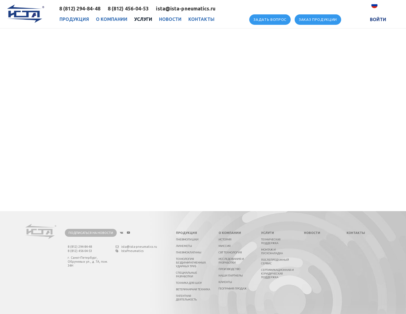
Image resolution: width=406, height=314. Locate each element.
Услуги (143, 19)
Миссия (225, 245)
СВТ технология (230, 252)
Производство (229, 269)
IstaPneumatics (130, 251)
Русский (387, 5)
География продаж (233, 288)
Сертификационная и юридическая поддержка (277, 273)
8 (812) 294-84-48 (79, 8)
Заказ (318, 19)
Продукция (74, 19)
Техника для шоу (189, 282)
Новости (170, 19)
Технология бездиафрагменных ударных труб (191, 262)
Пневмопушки (187, 239)
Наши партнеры (231, 275)
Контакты (201, 19)
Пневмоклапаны (188, 252)
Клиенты (225, 282)
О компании (230, 233)
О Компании (111, 19)
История (225, 239)
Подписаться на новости (91, 233)
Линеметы (184, 245)
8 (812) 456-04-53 (128, 8)
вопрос (269, 19)
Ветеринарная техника (193, 289)
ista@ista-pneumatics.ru (185, 8)
